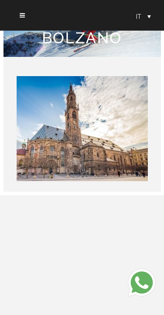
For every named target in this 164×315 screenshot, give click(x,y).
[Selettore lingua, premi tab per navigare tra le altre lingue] (143, 16)
